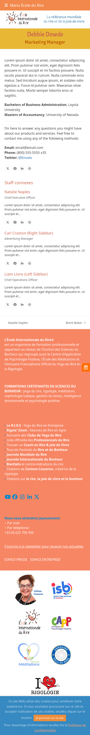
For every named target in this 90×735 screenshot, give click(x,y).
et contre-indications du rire (34, 464)
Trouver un (37, 445)
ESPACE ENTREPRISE (45, 559)
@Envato (25, 157)
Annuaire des (33, 435)
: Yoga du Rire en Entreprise (34, 425)
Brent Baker (76, 323)
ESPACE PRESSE (16, 559)
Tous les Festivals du (37, 450)
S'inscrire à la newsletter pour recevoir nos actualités (44, 546)
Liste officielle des (37, 440)
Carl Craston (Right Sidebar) (29, 233)
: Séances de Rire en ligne (36, 430)
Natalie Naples (17, 191)
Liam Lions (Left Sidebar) (26, 274)
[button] (24, 5)
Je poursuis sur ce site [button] (50, 718)
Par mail (13, 523)
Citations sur (44, 479)
